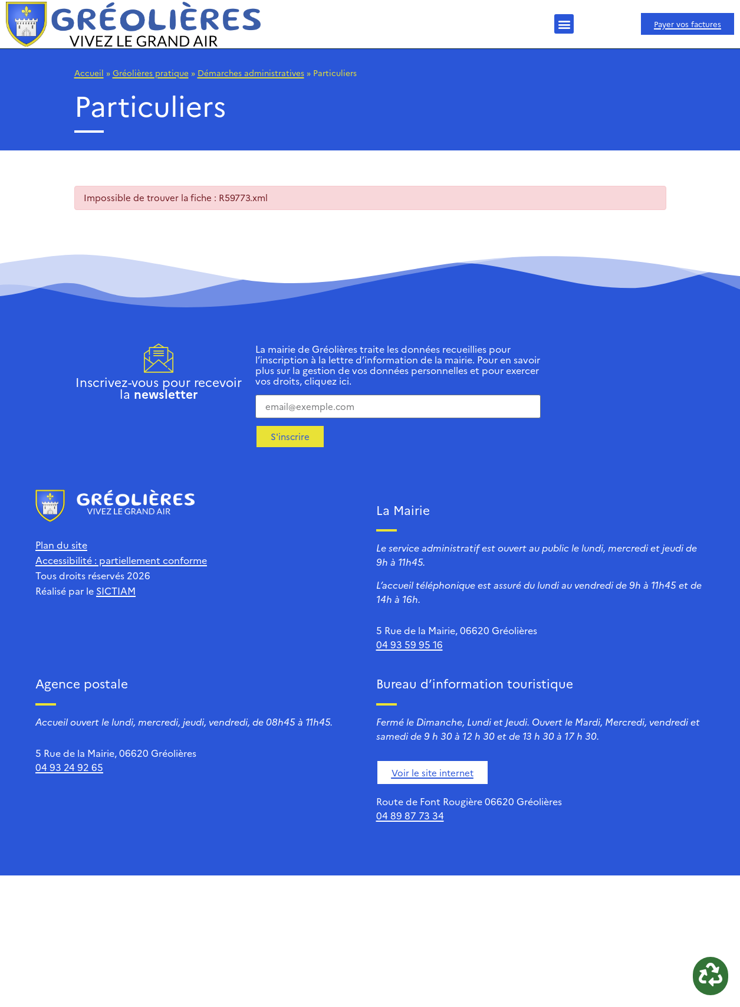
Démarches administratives (251, 72)
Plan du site (61, 544)
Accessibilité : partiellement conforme (121, 559)
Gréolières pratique (151, 72)
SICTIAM (116, 590)
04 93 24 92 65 (69, 766)
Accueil (89, 72)
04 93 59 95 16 (409, 644)
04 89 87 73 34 (410, 815)
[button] (564, 24)
